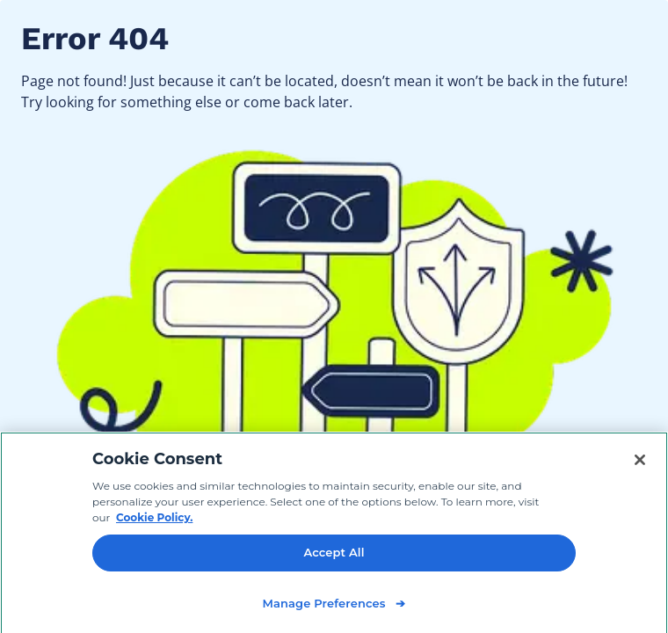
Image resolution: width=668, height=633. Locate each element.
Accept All (333, 556)
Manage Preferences (323, 607)
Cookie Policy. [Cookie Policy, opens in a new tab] (154, 521)
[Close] (640, 463)
